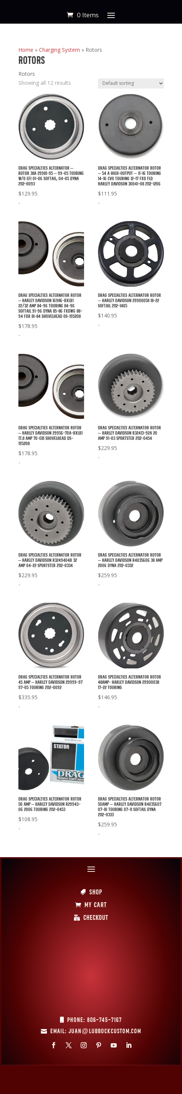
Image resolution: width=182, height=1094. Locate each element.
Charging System (59, 49)
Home (25, 49)
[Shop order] (131, 83)
